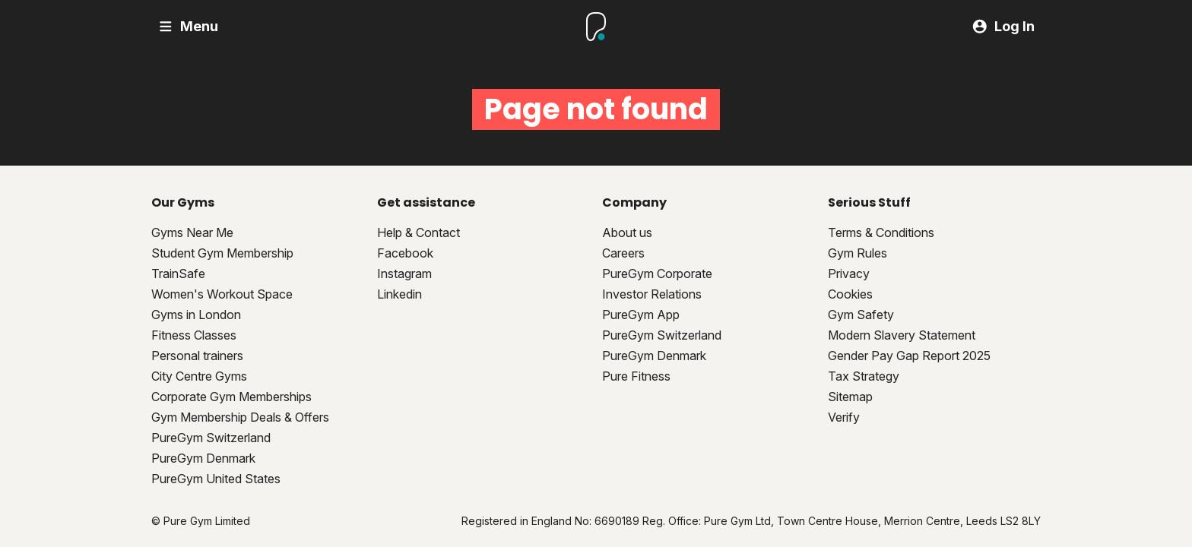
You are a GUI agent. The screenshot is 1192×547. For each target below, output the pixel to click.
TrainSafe (178, 273)
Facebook (405, 253)
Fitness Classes (193, 335)
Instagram (404, 273)
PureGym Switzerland (211, 437)
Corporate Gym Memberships (231, 396)
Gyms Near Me (192, 232)
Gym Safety (861, 314)
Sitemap (850, 396)
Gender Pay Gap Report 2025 (909, 355)
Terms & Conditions (881, 232)
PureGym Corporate (657, 273)
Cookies (850, 294)
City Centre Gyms (199, 376)
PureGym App (641, 314)
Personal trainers (197, 355)
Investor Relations (652, 294)
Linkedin (399, 294)
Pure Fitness (636, 376)
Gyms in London (196, 314)
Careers (623, 253)
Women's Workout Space (222, 294)
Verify (844, 417)
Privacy (849, 273)
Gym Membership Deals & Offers (240, 417)
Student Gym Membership (222, 253)
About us (627, 232)
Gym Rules (857, 253)
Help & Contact (418, 232)
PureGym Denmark (203, 458)
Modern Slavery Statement (901, 335)
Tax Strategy (863, 376)
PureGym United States (216, 478)
